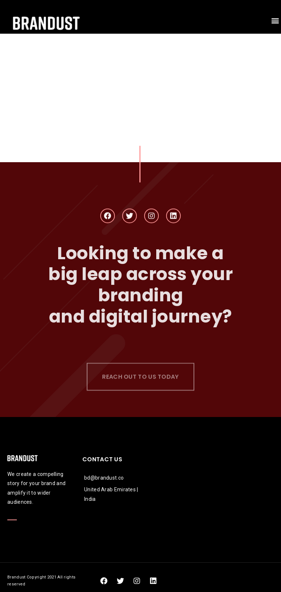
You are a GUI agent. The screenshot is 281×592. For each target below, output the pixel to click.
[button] (275, 21)
